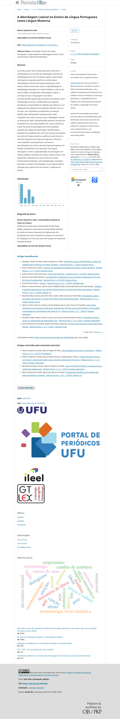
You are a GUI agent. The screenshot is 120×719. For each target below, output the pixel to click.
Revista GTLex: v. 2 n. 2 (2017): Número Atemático (79, 320)
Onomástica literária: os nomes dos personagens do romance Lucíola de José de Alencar (54, 656)
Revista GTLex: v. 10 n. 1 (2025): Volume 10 (64, 375)
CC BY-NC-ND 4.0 (76, 83)
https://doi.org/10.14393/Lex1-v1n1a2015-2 (40, 45)
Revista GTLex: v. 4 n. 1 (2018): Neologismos (65, 283)
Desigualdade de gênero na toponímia (78, 350)
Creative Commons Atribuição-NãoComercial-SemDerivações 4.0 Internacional (55, 673)
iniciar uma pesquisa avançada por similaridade (54, 337)
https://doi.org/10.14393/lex (33, 403)
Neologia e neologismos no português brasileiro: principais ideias (44, 643)
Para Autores (22, 543)
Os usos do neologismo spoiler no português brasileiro (40, 637)
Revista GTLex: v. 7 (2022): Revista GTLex (77, 264)
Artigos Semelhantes (27, 256)
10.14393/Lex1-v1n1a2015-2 (80, 159)
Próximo (96, 332)
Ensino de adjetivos (56, 274)
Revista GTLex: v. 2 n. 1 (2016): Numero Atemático (64, 369)
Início (19, 9)
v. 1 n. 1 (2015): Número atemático (45, 9)
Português (21, 525)
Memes (43, 283)
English (20, 517)
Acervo (26, 9)
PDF (75, 31)
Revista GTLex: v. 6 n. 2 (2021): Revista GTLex (48, 327)
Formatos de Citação (79, 169)
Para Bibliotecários (24, 547)
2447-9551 (26, 398)
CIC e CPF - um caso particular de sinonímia (35, 649)
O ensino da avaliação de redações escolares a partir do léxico (69, 268)
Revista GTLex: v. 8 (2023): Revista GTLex (82, 274)
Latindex (32, 688)
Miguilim (40, 688)
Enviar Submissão (26, 388)
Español (20, 521)
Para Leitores (22, 540)
